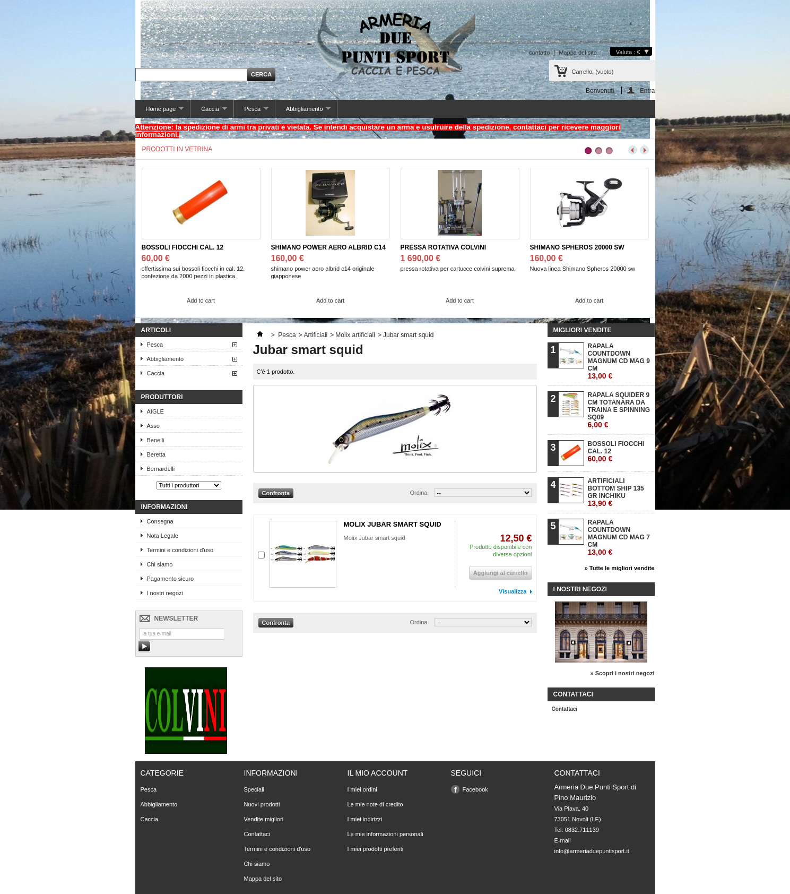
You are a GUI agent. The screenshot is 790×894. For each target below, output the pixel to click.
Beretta (156, 454)
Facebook (475, 789)
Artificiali (316, 335)
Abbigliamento (303, 112)
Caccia (208, 112)
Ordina (418, 492)
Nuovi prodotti (262, 804)
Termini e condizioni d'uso (180, 550)
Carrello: (593, 71)
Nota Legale (162, 535)
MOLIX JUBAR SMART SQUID (392, 524)
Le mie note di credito (375, 804)
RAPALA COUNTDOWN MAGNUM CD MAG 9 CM (619, 361)
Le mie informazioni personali (385, 834)
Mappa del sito (578, 52)
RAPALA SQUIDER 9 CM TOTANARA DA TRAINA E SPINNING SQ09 (619, 410)
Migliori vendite (582, 330)
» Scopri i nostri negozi (622, 673)
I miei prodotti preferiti (376, 849)
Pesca (251, 112)
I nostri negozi (165, 593)
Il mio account (378, 773)
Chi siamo (160, 564)
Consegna (160, 521)
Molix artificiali (355, 335)
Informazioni (164, 507)
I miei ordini (362, 789)
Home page (159, 112)
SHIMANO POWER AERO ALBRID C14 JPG (328, 248)
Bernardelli (161, 469)
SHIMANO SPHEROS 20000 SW (577, 247)
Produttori (162, 397)
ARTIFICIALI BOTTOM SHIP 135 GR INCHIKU (616, 492)
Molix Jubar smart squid (374, 538)
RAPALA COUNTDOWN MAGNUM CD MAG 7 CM (619, 537)
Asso (153, 426)
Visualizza (512, 591)
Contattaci (565, 709)
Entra (647, 90)
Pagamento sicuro (170, 578)
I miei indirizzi (365, 819)
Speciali (254, 789)
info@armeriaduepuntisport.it (591, 851)
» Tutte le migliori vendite (620, 568)
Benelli (155, 440)
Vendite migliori (264, 819)
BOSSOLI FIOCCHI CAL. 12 (183, 247)
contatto (539, 52)
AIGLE (155, 411)
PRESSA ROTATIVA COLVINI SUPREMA (444, 248)
